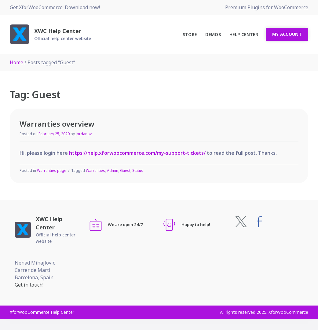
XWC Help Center (57, 31)
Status (137, 170)
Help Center (243, 34)
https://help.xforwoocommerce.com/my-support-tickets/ (137, 153)
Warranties (95, 170)
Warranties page (51, 170)
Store (190, 34)
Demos (213, 34)
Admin (112, 170)
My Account (287, 34)
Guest (125, 170)
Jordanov (84, 133)
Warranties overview (57, 124)
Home (16, 62)
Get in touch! (29, 284)
